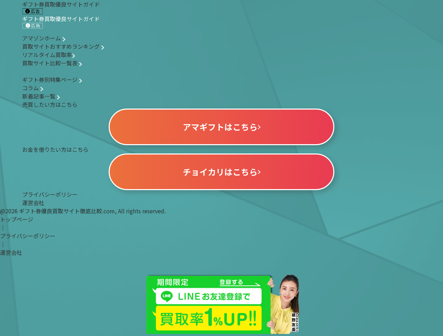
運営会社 (33, 202)
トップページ (16, 219)
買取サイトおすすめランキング (63, 46)
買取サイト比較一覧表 (52, 63)
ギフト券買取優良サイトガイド (61, 22)
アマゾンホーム (43, 38)
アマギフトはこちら (222, 127)
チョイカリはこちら (222, 172)
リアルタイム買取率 (48, 54)
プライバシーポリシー (50, 194)
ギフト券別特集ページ (52, 79)
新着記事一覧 (41, 96)
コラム (32, 88)
